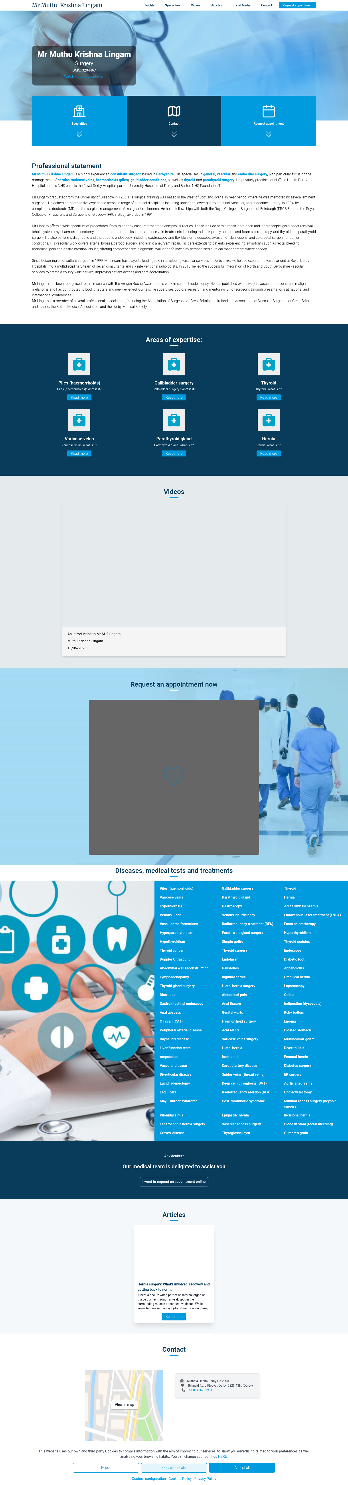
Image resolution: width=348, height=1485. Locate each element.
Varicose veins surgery (240, 1039)
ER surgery (292, 1074)
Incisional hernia (297, 1115)
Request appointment (297, 5)
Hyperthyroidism (297, 933)
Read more (79, 397)
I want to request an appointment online (174, 1182)
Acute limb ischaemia (301, 906)
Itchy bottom (294, 1012)
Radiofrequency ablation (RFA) (246, 1092)
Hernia (289, 897)
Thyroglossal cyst (236, 1133)
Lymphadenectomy (175, 1083)
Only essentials (174, 1468)
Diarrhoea (167, 995)
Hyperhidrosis (171, 906)
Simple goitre (232, 942)
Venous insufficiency (238, 915)
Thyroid (290, 888)
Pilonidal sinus (171, 1115)
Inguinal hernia (234, 977)
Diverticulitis (294, 1048)
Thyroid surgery (234, 950)
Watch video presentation (84, 76)
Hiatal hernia (232, 1048)
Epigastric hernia (235, 1115)
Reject (106, 1468)
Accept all (241, 1468)
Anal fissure (231, 1004)
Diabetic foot (294, 959)
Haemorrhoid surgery (239, 1021)
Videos (195, 5)
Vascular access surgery (241, 1124)
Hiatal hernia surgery (238, 986)
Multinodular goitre (299, 1039)
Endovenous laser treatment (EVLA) (312, 915)
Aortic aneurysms (298, 1083)
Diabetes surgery (297, 1066)
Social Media (242, 5)
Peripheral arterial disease (181, 1030)
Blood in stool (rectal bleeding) (308, 1124)
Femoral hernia (296, 1057)
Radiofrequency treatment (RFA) (247, 924)
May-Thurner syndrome (178, 1101)
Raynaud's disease (174, 1039)
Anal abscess (170, 1012)
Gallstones (230, 968)
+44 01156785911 (199, 1390)
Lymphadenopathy (174, 977)
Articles (216, 5)
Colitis (289, 995)
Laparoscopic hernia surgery (182, 1124)
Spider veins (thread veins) (243, 1074)
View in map (124, 1405)
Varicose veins (171, 897)
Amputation (169, 1057)
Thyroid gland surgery (177, 986)
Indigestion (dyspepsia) (303, 1004)
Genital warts (232, 1012)
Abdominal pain (234, 995)
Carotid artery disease (239, 1066)
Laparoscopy (294, 986)
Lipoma (290, 1021)
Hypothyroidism (172, 942)
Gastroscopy (232, 906)
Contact (266, 5)
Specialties (172, 5)
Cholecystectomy (298, 1092)
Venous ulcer (170, 915)
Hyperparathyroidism (176, 933)
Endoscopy (293, 950)
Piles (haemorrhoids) (176, 888)
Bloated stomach (297, 1030)
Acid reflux (230, 1030)
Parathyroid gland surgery (242, 933)
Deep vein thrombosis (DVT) (244, 1083)
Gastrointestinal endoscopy (182, 1004)
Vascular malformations (179, 924)
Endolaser (230, 959)
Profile (149, 5)
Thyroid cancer (172, 950)
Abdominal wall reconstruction (184, 968)
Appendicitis (294, 968)
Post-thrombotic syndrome (243, 1101)
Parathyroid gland (236, 897)
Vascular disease (173, 1066)
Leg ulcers (168, 1092)
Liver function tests (175, 1048)
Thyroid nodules (297, 942)
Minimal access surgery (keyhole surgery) (310, 1103)
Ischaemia (230, 1057)
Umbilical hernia (297, 977)
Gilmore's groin (296, 1133)
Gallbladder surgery (237, 888)
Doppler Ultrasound (175, 959)
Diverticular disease (176, 1074)
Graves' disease (172, 1133)
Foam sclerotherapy (300, 924)
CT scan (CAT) (171, 1021)
